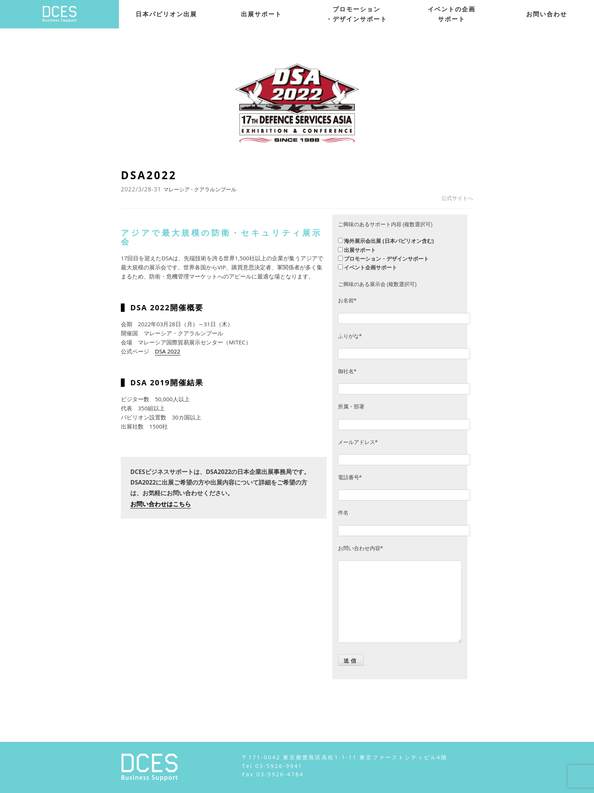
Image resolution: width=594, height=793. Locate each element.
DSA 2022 (167, 351)
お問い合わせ (546, 14)
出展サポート (261, 14)
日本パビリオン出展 (166, 14)
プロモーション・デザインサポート (356, 14)
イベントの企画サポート (451, 14)
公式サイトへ (457, 198)
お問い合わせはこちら (160, 504)
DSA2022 (149, 175)
